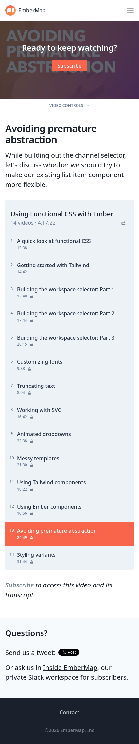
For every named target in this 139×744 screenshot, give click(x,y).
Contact (69, 712)
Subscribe (19, 585)
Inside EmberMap (70, 667)
